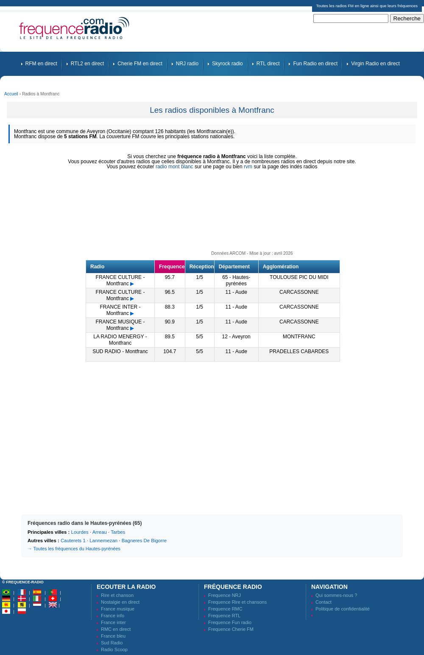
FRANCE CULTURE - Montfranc (120, 280)
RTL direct (268, 64)
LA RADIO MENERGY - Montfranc (120, 340)
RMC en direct (116, 629)
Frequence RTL (224, 615)
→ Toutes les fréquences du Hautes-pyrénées (74, 548)
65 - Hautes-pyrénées (236, 280)
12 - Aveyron (236, 337)
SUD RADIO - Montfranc (120, 351)
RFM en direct (41, 64)
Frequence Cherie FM (231, 629)
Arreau (99, 532)
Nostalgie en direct (120, 602)
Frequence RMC (225, 608)
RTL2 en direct (87, 64)
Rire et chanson (117, 595)
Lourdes (80, 532)
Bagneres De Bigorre (144, 540)
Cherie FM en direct (139, 64)
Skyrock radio (227, 64)
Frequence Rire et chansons (237, 602)
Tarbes (118, 532)
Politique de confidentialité (342, 608)
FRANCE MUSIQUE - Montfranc (120, 325)
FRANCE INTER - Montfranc (120, 310)
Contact (323, 602)
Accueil (11, 94)
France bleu (113, 635)
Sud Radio (112, 642)
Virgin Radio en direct (375, 64)
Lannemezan (103, 540)
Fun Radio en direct (315, 64)
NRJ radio (187, 64)
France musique (117, 608)
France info (112, 615)
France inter (113, 622)
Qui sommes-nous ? (336, 595)
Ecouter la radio (126, 586)
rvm (248, 167)
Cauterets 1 (73, 540)
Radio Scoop (114, 649)
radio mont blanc (174, 167)
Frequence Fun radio (229, 622)
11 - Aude (236, 292)
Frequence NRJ (224, 595)
